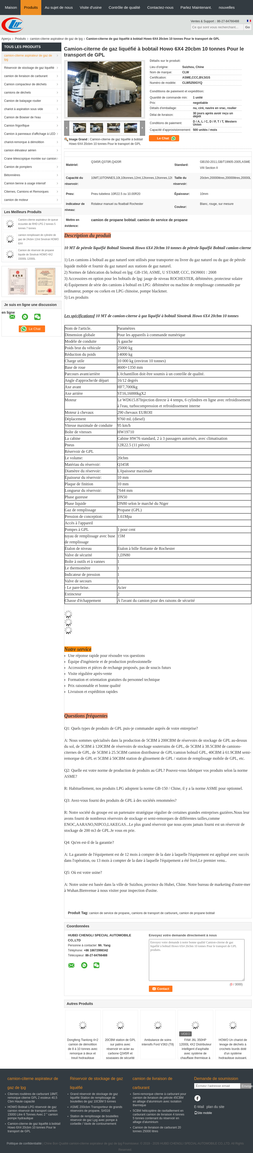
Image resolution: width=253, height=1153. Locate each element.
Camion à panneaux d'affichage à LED (30, 134)
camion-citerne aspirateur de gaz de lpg (56, 39)
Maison (11, 7)
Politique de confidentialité (24, 1143)
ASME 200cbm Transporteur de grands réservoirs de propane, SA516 (96, 1108)
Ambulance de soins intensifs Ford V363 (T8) (158, 1042)
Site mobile (203, 1113)
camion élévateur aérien (20, 150)
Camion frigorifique (17, 125)
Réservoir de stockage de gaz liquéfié (29, 68)
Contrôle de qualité (124, 7)
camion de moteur (16, 200)
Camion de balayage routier (22, 101)
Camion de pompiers (18, 167)
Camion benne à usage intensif (25, 183)
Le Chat (166, 138)
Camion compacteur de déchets (25, 84)
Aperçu (6, 39)
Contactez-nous (160, 7)
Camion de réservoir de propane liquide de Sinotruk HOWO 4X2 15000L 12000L (36, 254)
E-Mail (199, 1107)
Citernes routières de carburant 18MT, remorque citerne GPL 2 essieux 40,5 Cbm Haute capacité (33, 1097)
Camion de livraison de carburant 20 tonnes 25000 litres (157, 1129)
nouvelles (226, 7)
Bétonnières (12, 175)
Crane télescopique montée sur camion (30, 158)
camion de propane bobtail (197, 913)
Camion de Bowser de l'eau (22, 117)
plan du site (215, 1107)
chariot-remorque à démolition (24, 142)
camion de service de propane (109, 913)
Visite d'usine (91, 7)
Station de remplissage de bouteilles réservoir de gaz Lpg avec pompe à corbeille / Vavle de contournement (94, 1119)
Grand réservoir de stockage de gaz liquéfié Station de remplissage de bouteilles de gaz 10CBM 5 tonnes (94, 1097)
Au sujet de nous (59, 7)
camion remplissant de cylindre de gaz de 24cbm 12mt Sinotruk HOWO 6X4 (38, 239)
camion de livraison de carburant (26, 76)
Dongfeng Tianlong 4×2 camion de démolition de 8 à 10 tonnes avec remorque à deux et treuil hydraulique (82, 1049)
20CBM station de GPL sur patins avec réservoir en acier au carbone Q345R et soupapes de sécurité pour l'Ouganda (120, 1051)
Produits (31, 7)
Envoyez (246, 1086)
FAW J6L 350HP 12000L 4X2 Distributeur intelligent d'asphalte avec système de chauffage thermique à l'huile (195, 1051)
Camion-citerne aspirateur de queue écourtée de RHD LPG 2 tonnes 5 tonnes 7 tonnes (38, 224)
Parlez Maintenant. (196, 7)
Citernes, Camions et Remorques (26, 191)
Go (247, 27)
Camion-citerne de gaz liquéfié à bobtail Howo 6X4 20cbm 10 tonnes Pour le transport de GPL (34, 1127)
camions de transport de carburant (154, 913)
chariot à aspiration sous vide (23, 109)
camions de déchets (17, 92)
